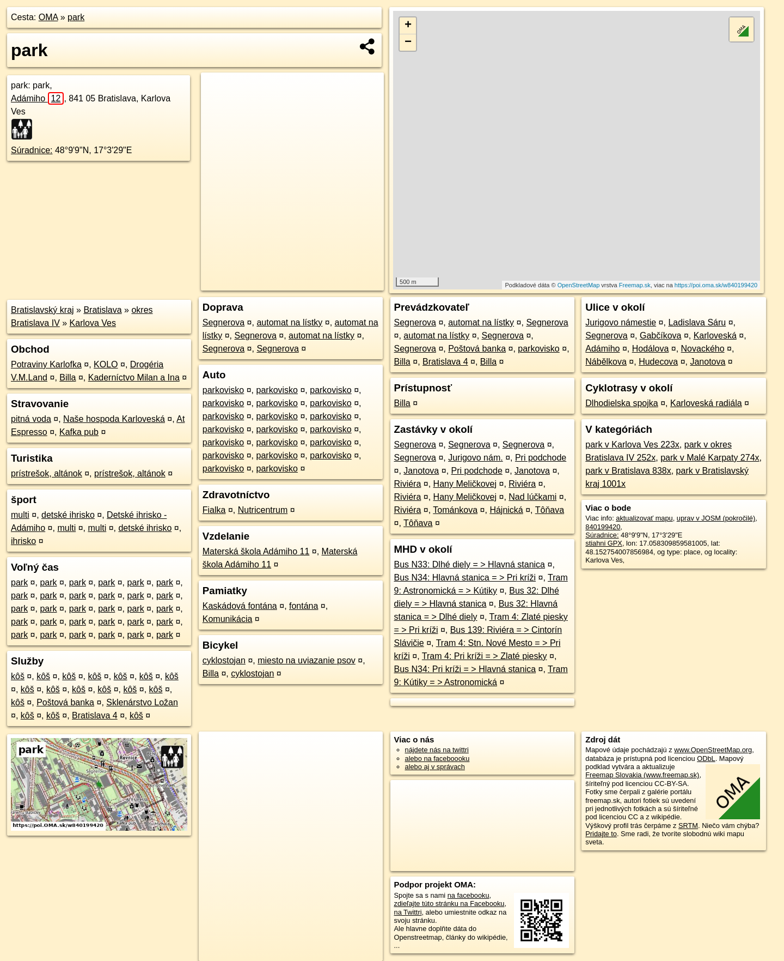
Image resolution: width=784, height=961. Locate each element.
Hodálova (650, 348)
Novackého (703, 348)
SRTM (688, 825)
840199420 (602, 527)
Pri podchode (540, 457)
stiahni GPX (603, 543)
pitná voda (31, 419)
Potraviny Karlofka (46, 364)
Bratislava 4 (95, 715)
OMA (48, 17)
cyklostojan (224, 660)
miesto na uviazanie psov (307, 660)
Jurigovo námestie (620, 322)
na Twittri (408, 912)
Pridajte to (601, 834)
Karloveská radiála (706, 403)
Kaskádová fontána (240, 606)
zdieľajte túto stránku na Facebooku (449, 903)
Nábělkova (606, 361)
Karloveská (715, 335)
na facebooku (468, 895)
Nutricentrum (263, 510)
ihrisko (23, 541)
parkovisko (223, 390)
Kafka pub (79, 432)
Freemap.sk (635, 285)
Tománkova (455, 510)
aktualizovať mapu (644, 518)
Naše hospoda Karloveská (114, 419)
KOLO (106, 364)
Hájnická (506, 510)
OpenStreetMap (579, 285)
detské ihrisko (68, 514)
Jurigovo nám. (475, 457)
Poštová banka (65, 702)
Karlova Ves (93, 323)
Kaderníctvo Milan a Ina (134, 377)
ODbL (706, 758)
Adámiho (37, 98)
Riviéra (407, 483)
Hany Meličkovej (465, 483)
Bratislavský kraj (42, 310)
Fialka (214, 510)
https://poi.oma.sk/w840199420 (716, 285)
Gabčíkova (660, 335)
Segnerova (223, 322)
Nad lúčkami (532, 496)
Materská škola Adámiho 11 (256, 551)
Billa (67, 377)
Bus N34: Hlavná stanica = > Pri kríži (465, 577)
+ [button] (408, 25)
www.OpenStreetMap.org (713, 750)
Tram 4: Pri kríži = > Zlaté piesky (484, 656)
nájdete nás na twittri (437, 750)
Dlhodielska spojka (621, 403)
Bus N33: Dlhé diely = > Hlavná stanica (469, 564)
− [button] (408, 42)
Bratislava (102, 310)
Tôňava (549, 510)
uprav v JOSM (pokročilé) (716, 518)
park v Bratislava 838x (628, 470)
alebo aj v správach (435, 767)
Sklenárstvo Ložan (142, 702)
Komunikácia (228, 619)
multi (20, 514)
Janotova (421, 470)
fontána (303, 606)
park (76, 17)
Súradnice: (32, 150)
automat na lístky (289, 322)
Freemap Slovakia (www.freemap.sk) (642, 775)
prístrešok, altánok (46, 473)
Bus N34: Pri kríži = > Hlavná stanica (465, 669)
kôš (17, 676)
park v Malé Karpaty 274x (709, 457)
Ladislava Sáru (697, 322)
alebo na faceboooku (437, 758)
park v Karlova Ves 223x (632, 444)
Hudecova (658, 361)
